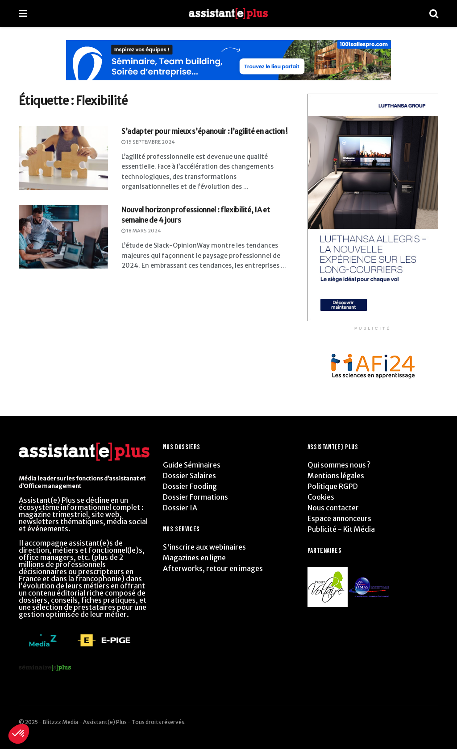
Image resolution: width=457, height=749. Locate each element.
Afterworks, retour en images (213, 568)
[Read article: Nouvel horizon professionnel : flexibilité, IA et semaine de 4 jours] (63, 237)
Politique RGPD (332, 486)
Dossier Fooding (190, 486)
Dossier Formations (195, 496)
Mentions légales (335, 475)
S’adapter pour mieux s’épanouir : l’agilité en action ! (204, 131)
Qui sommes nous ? (338, 464)
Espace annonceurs (339, 518)
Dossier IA (180, 507)
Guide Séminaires (191, 464)
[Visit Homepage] (228, 13)
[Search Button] (433, 13)
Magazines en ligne (194, 557)
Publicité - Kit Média (341, 529)
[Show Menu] (23, 13)
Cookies (320, 496)
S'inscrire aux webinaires (204, 546)
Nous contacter (333, 507)
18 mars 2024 (141, 231)
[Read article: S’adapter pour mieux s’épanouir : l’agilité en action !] (63, 158)
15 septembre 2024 (148, 142)
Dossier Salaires (189, 475)
